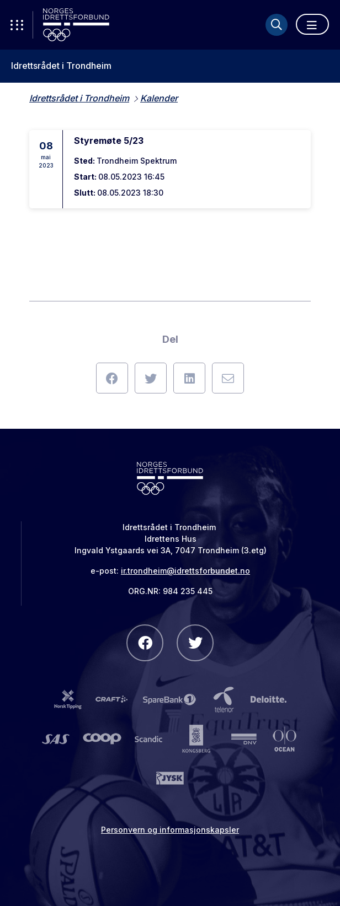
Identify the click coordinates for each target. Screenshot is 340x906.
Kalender (159, 98)
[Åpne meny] (312, 24)
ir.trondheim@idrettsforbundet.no (185, 570)
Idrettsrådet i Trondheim (61, 66)
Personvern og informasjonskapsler (170, 829)
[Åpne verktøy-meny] (16, 25)
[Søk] (276, 25)
